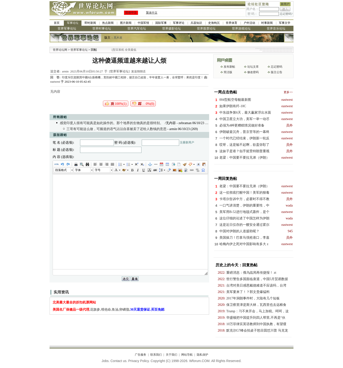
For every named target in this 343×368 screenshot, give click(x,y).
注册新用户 (187, 142)
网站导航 (187, 354)
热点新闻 (108, 23)
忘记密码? (286, 13)
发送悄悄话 (138, 71)
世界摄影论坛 (171, 28)
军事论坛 (72, 23)
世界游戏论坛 (241, 28)
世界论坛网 (60, 49)
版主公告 (276, 72)
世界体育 (231, 23)
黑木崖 (118, 37)
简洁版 (228, 72)
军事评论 (178, 23)
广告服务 (140, 354)
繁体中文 (151, 12)
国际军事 (161, 23)
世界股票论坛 (206, 28)
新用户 (285, 4)
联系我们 (156, 354)
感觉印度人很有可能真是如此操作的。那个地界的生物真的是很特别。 (111, 123)
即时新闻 (90, 23)
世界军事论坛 (67, 28)
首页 (57, 23)
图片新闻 (125, 23)
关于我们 (171, 354)
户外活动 (249, 23)
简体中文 (131, 12)
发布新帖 (229, 66)
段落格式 (61, 170)
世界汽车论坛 (136, 28)
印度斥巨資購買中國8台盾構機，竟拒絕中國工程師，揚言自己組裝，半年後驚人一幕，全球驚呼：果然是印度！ (133, 77)
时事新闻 (267, 23)
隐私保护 (202, 354)
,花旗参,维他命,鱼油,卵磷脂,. (109, 309)
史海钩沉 (214, 23)
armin (65, 71)
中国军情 (143, 23)
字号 (98, 170)
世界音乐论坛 (276, 28)
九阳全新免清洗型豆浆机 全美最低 (124, 49)
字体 (78, 170)
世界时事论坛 (101, 28)
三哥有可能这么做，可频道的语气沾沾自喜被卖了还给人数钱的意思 (116, 129)
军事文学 (284, 23)
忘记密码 (276, 66)
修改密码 (253, 72)
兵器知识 (196, 23)
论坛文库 (253, 66)
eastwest (55, 81)
